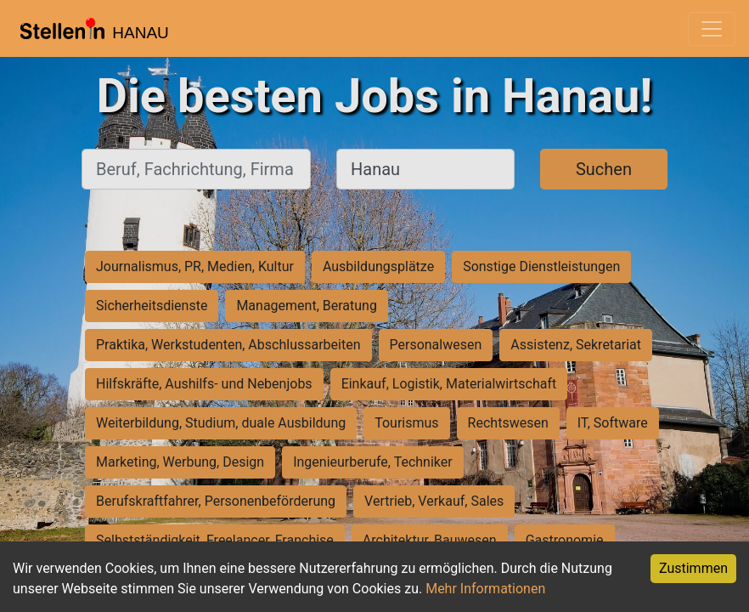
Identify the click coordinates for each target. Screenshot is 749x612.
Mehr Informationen (485, 589)
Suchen (604, 169)
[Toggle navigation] (711, 29)
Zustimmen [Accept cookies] (693, 568)
